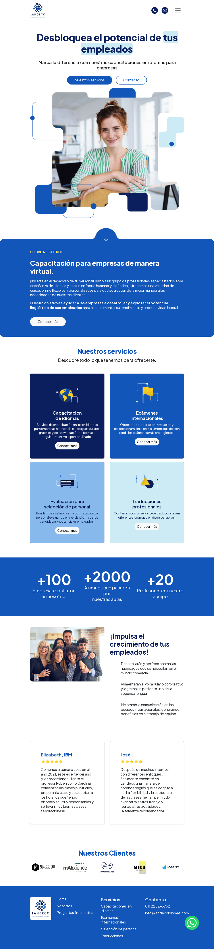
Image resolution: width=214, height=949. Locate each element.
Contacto (131, 80)
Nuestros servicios (90, 80)
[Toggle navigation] (178, 10)
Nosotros (64, 906)
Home (62, 899)
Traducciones (112, 935)
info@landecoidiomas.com (167, 913)
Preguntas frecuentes (75, 912)
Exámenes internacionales (113, 919)
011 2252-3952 (157, 906)
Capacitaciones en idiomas (116, 908)
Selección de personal (119, 929)
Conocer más (67, 446)
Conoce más (48, 321)
